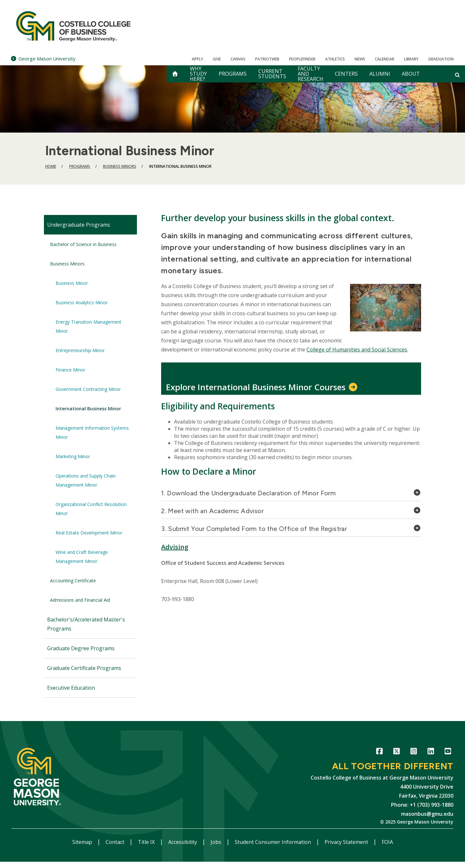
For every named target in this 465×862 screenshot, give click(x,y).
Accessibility (183, 842)
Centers (346, 73)
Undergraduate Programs (78, 224)
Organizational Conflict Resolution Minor (91, 508)
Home (50, 166)
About (411, 73)
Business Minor (72, 283)
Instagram (413, 752)
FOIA (387, 842)
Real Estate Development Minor (89, 533)
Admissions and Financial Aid (80, 600)
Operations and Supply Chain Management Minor (86, 480)
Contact (116, 842)
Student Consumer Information (273, 842)
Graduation (441, 59)
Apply (197, 59)
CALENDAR (384, 59)
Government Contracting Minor (88, 389)
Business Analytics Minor (82, 302)
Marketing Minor (73, 456)
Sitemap (82, 842)
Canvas (238, 59)
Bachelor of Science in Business (83, 244)
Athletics (335, 59)
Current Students (272, 74)
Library (411, 59)
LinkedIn (430, 752)
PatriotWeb (267, 59)
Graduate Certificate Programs (84, 668)
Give (217, 59)
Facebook (379, 752)
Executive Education (71, 687)
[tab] (291, 495)
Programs (233, 73)
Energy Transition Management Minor (88, 326)
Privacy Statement (347, 842)
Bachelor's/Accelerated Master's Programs (86, 624)
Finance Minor (70, 370)
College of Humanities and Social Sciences (356, 349)
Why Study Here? (198, 73)
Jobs (216, 842)
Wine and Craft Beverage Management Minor (82, 556)
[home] (175, 73)
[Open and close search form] (457, 74)
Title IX (147, 842)
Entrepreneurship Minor (80, 350)
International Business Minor (88, 408)
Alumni (379, 73)
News (360, 59)
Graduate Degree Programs (81, 648)
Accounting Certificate (73, 580)
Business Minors (119, 166)
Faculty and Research (310, 73)
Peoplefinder (302, 59)
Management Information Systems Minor (92, 432)
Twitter (396, 752)
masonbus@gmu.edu (427, 813)
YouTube (447, 752)
